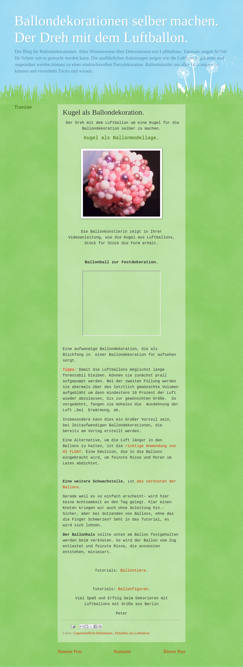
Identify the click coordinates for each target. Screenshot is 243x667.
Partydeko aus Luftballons (132, 633)
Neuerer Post (70, 651)
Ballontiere (133, 570)
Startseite (122, 651)
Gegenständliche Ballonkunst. (93, 633)
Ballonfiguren (133, 589)
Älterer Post (174, 651)
